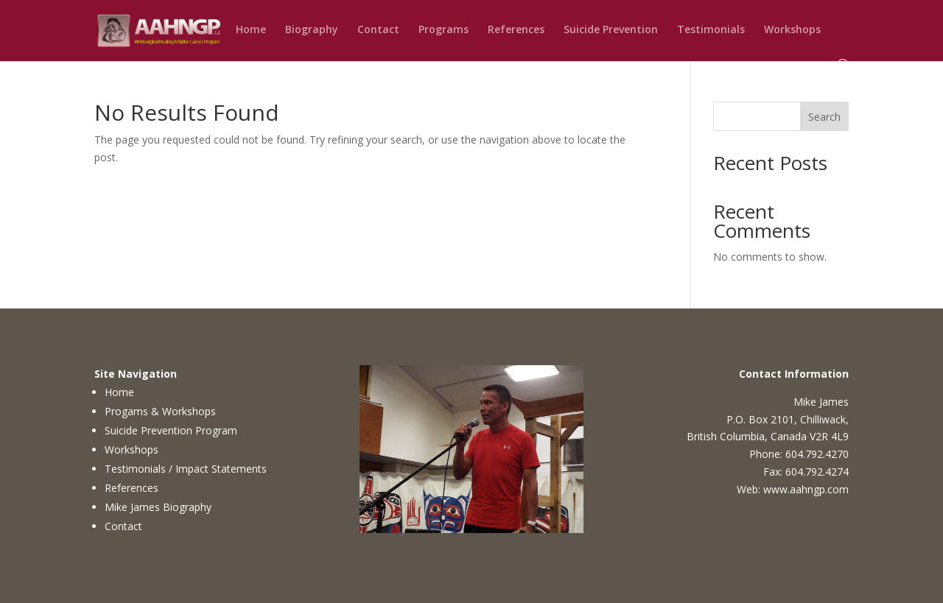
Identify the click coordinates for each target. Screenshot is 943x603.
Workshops (792, 30)
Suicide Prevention (611, 30)
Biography (311, 30)
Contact (378, 30)
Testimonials (711, 30)
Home (251, 30)
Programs (443, 30)
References (516, 30)
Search (824, 117)
